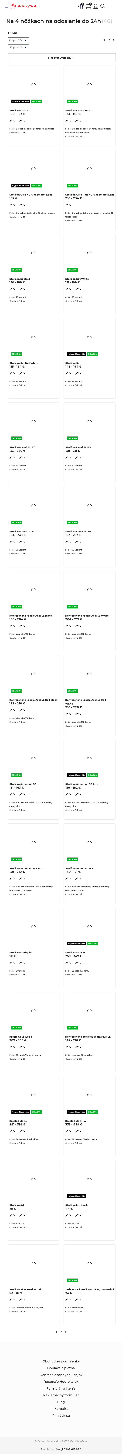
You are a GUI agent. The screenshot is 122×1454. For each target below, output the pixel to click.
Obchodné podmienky (61, 1361)
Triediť (12, 33)
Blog (61, 1402)
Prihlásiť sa (61, 1415)
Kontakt (61, 1409)
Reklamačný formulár (61, 1395)
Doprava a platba (61, 1368)
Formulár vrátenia (61, 1388)
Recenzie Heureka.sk (61, 1382)
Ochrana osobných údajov (61, 1375)
